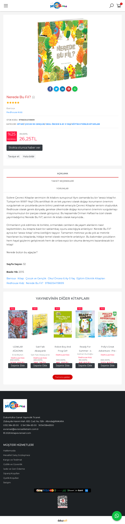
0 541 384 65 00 (29, 424)
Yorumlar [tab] (62, 188)
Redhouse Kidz (15, 283)
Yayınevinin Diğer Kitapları (62, 298)
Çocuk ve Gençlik (34, 124)
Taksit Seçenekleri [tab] (62, 181)
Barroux (11, 278)
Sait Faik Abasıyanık (40, 355)
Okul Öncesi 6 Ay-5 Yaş (58, 124)
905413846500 (46, 424)
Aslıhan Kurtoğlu (85, 353)
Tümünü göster (62, 376)
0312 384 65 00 (11, 424)
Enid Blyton (17, 355)
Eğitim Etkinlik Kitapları (86, 124)
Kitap (20, 124)
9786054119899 (54, 283)
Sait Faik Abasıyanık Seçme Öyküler (40, 351)
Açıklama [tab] (62, 173)
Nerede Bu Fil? (34, 283)
